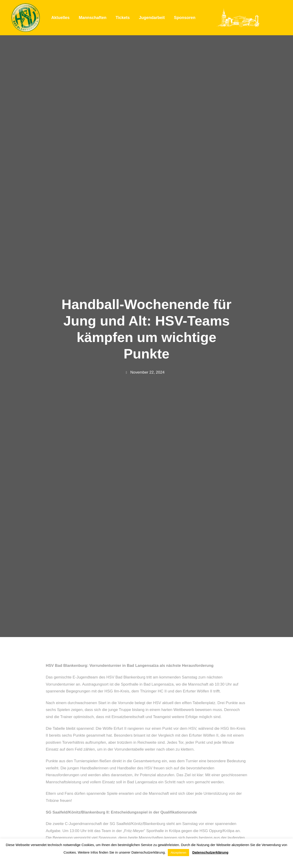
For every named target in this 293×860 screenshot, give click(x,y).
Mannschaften (92, 17)
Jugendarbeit (152, 17)
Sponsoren (184, 17)
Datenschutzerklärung (210, 852)
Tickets (123, 17)
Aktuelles (60, 17)
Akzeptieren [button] (178, 852)
